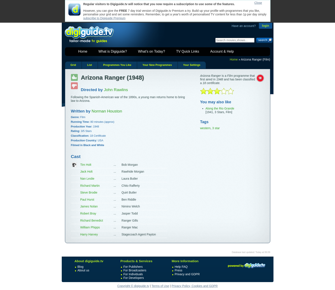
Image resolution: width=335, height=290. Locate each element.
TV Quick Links (187, 51)
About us (83, 270)
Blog (81, 266)
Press (178, 270)
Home (82, 51)
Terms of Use (160, 286)
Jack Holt (86, 171)
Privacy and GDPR (187, 274)
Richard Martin (90, 185)
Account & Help (222, 51)
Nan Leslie (87, 178)
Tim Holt (85, 164)
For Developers (133, 278)
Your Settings (191, 65)
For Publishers (133, 266)
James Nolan (89, 206)
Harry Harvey (89, 234)
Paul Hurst (87, 199)
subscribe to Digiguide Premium (104, 18)
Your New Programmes (157, 65)
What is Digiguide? (112, 51)
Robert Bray (88, 213)
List (89, 65)
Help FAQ (181, 266)
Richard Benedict (91, 220)
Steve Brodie (88, 192)
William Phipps (90, 227)
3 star (216, 128)
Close (258, 2)
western (205, 128)
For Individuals (133, 274)
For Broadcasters (134, 270)
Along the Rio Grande (220, 108)
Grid (73, 65)
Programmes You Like (117, 65)
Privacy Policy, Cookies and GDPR (195, 286)
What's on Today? (151, 51)
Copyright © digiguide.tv (133, 286)
